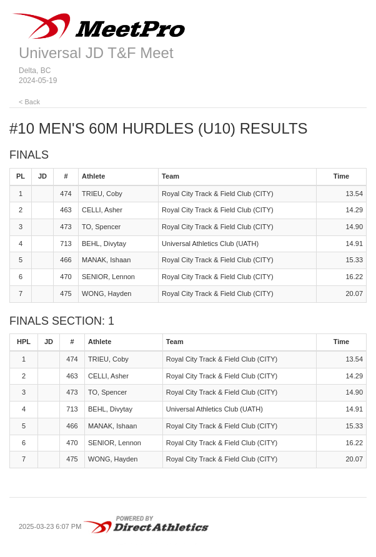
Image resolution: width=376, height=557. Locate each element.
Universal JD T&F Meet (96, 52)
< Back (29, 102)
